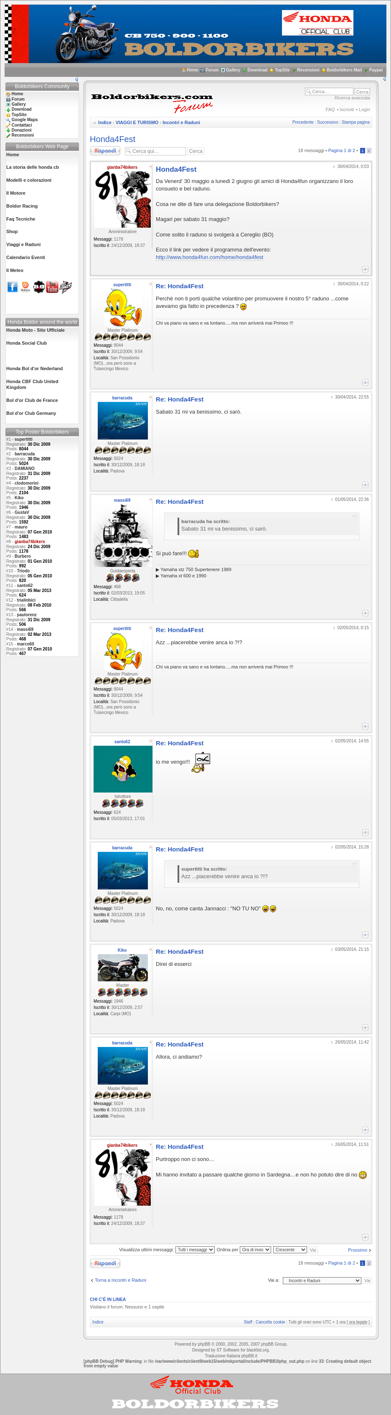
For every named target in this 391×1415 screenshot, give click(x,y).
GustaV (22, 512)
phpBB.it (249, 1356)
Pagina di (341, 150)
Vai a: (273, 1280)
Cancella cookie (270, 1322)
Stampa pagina (356, 122)
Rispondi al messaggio (105, 151)
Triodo (23, 571)
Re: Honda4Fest (179, 286)
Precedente (303, 122)
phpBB (204, 1344)
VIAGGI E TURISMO (137, 122)
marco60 (25, 644)
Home (192, 70)
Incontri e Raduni (181, 122)
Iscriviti (347, 109)
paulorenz (27, 614)
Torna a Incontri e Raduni (120, 1280)
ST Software (227, 1350)
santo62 (25, 585)
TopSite (282, 70)
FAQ (330, 109)
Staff (248, 1322)
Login (364, 109)
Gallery (233, 70)
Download (258, 70)
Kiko (19, 497)
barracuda (25, 454)
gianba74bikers (122, 167)
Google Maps (25, 119)
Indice (105, 122)
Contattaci (22, 125)
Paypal (376, 70)
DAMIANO (25, 468)
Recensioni (308, 70)
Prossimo (357, 1249)
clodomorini (26, 483)
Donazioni (22, 130)
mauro (21, 527)
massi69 (25, 629)
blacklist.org (257, 1350)
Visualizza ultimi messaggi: (166, 1249)
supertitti (24, 439)
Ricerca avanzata (352, 97)
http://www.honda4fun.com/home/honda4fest (209, 257)
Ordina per (244, 1249)
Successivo (327, 122)
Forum (212, 70)
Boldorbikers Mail (344, 70)
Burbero (23, 556)
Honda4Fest (112, 139)
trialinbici (26, 600)
